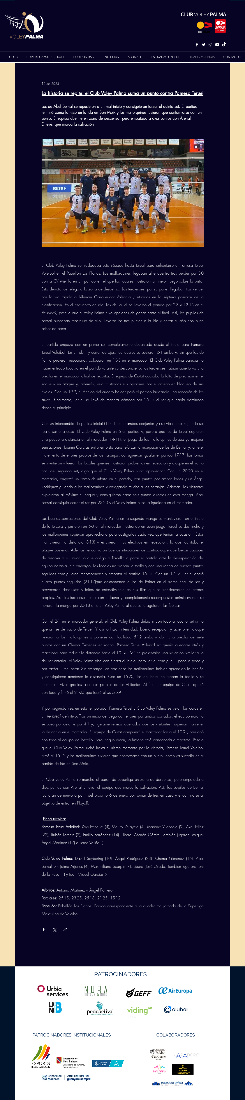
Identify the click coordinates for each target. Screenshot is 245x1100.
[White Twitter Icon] (203, 44)
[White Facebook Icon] (196, 44)
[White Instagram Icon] (210, 44)
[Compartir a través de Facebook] (44, 929)
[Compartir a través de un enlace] (65, 929)
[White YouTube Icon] (217, 44)
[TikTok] (224, 44)
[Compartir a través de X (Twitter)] (54, 929)
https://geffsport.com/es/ (107, 1009)
